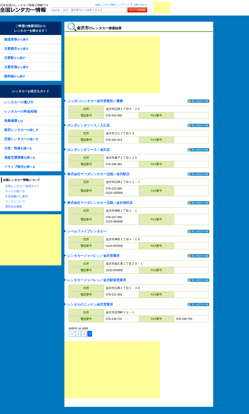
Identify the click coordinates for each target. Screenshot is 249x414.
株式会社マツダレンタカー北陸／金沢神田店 (100, 202)
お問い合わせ (140, 4)
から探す (16, 39)
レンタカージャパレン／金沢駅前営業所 (96, 280)
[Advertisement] (30, 239)
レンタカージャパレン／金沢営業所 (93, 255)
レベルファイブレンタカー (87, 231)
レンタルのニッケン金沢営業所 (90, 304)
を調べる (18, 148)
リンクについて (15, 201)
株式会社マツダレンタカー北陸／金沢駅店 (98, 174)
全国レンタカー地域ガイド (22, 186)
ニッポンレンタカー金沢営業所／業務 (95, 101)
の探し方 (21, 130)
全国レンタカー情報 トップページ (112, 4)
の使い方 (21, 139)
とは (13, 120)
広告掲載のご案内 (16, 196)
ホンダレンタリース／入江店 (88, 125)
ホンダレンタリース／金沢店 (88, 149)
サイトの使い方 (15, 191)
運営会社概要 (13, 206)
